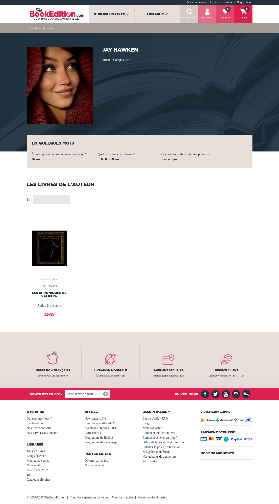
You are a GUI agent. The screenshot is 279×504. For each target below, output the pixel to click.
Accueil (34, 27)
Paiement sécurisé (168, 370)
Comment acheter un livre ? (160, 437)
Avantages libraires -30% (100, 428)
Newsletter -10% (95, 418)
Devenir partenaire (96, 460)
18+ (29, 474)
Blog (239, 2)
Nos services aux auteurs (42, 432)
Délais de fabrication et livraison (163, 442)
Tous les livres (36, 451)
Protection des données (152, 497)
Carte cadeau (93, 432)
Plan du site (150, 461)
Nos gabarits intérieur (156, 451)
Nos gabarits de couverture (160, 456)
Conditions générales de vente (89, 497)
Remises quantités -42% (100, 423)
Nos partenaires (94, 465)
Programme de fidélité (99, 437)
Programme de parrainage (101, 442)
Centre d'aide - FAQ (155, 418)
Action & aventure (49, 305)
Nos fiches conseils (39, 428)
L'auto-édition (36, 423)
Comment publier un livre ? (160, 432)
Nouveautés (34, 465)
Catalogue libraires (39, 479)
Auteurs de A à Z (37, 470)
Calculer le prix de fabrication (162, 447)
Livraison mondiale (110, 370)
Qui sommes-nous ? (199, 2)
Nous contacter (223, 2)
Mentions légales (122, 497)
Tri (28, 199)
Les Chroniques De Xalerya (49, 294)
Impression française (52, 370)
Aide (248, 2)
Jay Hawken (49, 286)
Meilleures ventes (38, 460)
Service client (226, 370)
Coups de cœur (36, 455)
